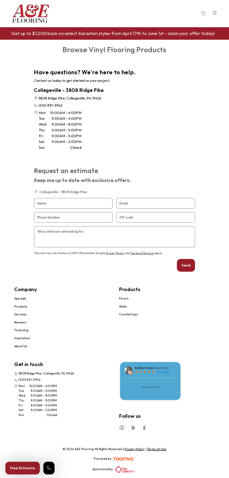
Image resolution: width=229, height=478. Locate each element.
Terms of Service (142, 253)
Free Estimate (22, 468)
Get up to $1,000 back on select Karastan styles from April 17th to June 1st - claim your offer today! (113, 33)
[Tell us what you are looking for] (114, 236)
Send (186, 265)
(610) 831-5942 (50, 105)
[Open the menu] (214, 13)
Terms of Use (156, 449)
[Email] (155, 203)
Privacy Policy (115, 253)
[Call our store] (49, 468)
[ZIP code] (155, 217)
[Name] (73, 203)
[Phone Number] (73, 217)
